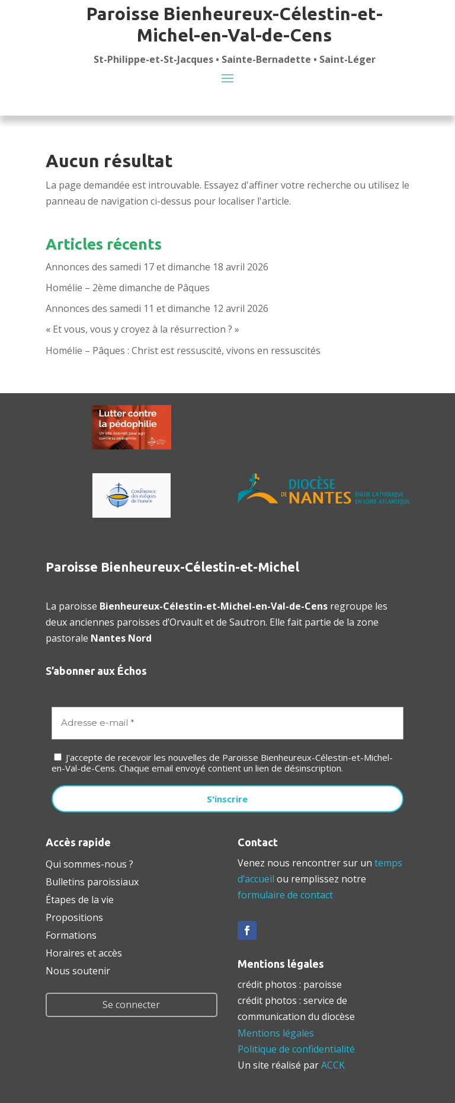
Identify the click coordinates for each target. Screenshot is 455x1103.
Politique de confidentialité (296, 1049)
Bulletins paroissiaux (92, 880)
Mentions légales (276, 1033)
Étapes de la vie (80, 898)
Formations (71, 934)
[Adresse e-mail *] (227, 723)
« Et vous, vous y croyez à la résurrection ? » (142, 329)
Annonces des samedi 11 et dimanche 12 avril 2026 (157, 308)
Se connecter (131, 1004)
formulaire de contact (285, 894)
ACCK (333, 1065)
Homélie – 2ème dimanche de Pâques (128, 287)
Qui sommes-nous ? (89, 862)
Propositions (74, 916)
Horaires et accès (84, 951)
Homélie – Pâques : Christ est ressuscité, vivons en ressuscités (183, 350)
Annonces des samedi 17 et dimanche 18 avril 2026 (157, 266)
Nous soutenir (78, 969)
